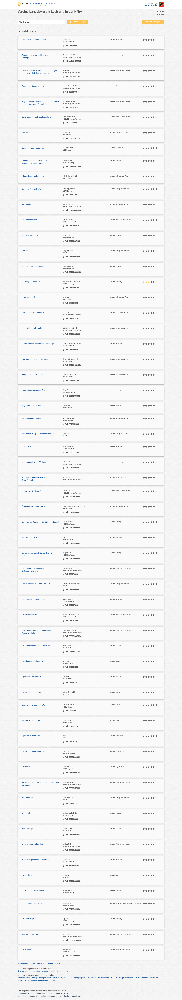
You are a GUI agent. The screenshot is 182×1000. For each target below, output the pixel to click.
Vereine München (54, 963)
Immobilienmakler (89, 978)
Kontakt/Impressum (25, 993)
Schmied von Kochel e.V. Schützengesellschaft (40, 522)
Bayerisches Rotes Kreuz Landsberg (36, 117)
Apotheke (21, 978)
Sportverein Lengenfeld (31, 720)
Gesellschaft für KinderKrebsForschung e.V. (39, 344)
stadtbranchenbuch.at (48, 996)
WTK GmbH (26, 950)
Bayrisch (63, 978)
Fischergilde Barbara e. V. (32, 282)
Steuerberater (42, 980)
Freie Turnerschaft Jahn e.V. (33, 313)
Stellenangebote (62, 993)
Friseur (47, 978)
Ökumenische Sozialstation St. (34, 506)
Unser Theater (27, 875)
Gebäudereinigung (74, 978)
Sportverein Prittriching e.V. (32, 736)
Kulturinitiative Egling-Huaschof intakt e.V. (38, 434)
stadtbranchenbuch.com (27, 996)
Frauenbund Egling (29, 297)
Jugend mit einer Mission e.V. (33, 406)
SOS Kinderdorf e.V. (30, 615)
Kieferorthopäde (102, 978)
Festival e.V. (27, 251)
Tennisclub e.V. (28, 813)
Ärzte (20, 971)
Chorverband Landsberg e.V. (33, 176)
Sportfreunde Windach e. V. (33, 661)
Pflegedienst (132, 978)
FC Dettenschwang (29, 220)
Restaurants (55, 971)
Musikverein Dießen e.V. (31, 491)
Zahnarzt (51, 980)
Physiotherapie (31, 980)
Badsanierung (31, 978)
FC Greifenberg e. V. (30, 235)
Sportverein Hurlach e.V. (31, 677)
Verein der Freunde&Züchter (33, 891)
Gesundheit (26, 971)
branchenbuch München (39, 3)
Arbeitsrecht (153, 978)
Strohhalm (26, 767)
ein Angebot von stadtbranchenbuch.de (35, 6)
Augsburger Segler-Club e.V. (33, 86)
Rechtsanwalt (142, 978)
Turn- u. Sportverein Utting (32, 844)
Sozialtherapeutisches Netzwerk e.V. (36, 646)
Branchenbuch (23, 963)
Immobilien (46, 971)
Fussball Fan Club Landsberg (33, 328)
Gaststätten (54, 978)
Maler (118, 978)
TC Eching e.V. (28, 798)
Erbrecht (21, 980)
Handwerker (36, 971)
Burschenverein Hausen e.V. (33, 148)
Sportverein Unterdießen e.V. (33, 751)
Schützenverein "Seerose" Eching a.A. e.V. (38, 584)
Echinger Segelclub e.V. (31, 189)
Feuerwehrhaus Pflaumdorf (32, 266)
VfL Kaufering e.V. (29, 919)
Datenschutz (41, 993)
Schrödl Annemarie (29, 537)
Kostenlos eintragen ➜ (153, 22)
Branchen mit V (38, 963)
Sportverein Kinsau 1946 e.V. (33, 692)
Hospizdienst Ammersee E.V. (33, 390)
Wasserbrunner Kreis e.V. (32, 934)
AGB (51, 993)
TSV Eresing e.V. (28, 829)
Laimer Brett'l (27, 447)
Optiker (124, 978)
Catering (40, 978)
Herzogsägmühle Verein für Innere (35, 359)
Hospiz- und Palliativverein (32, 375)
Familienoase (27, 204)
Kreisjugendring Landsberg (32, 418)
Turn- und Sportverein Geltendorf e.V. (36, 860)
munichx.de (64, 996)
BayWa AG (26, 132)
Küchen (113, 978)
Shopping (64, 971)
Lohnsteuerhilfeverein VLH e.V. (34, 462)
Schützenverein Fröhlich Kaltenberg (36, 599)
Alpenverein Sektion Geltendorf (34, 40)
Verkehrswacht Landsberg (32, 903)
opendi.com (76, 996)
